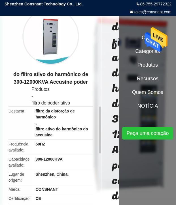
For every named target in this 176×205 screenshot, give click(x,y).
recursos (147, 78)
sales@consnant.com (152, 12)
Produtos (40, 89)
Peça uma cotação (147, 133)
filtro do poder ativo (50, 103)
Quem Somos (147, 92)
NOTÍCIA (147, 106)
